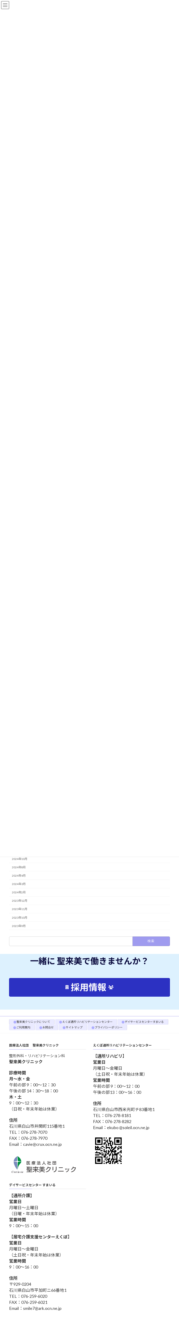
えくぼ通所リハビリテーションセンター (87, 1022)
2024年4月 (19, 875)
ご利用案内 (23, 1027)
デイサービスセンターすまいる (144, 1022)
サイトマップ (74, 1027)
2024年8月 (19, 867)
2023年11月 (19, 909)
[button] (89, 987)
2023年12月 (19, 900)
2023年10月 (19, 917)
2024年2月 (19, 892)
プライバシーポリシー (109, 1027)
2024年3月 (19, 884)
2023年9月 (19, 925)
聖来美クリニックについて (33, 1022)
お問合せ (48, 1027)
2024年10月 (19, 858)
